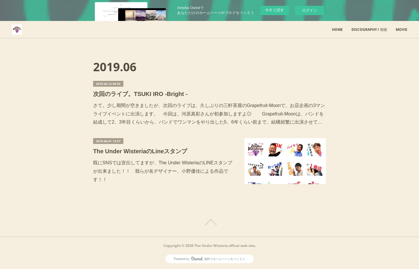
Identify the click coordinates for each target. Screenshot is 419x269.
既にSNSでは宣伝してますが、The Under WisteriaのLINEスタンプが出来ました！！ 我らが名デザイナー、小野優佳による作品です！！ (162, 171)
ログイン (309, 10)
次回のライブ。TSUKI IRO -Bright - (140, 94)
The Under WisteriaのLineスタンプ (140, 151)
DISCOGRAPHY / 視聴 (369, 29)
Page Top (209, 222)
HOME (337, 29)
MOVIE (401, 29)
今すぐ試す (274, 10)
